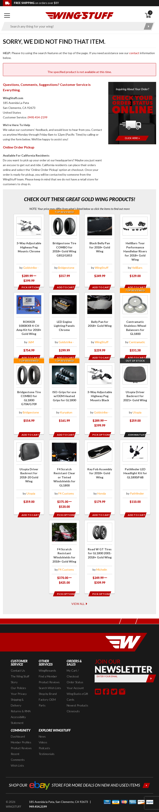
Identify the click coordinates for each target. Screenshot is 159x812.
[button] (98, 681)
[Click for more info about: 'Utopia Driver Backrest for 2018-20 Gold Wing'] (28, 470)
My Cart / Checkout (73, 663)
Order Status (75, 672)
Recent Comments (18, 747)
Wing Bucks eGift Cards (77, 687)
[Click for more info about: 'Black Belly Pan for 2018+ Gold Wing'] (99, 248)
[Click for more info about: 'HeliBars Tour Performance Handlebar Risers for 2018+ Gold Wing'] (135, 248)
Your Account (75, 678)
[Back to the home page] (79, 15)
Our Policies (18, 678)
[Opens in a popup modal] (28, 287)
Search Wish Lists (50, 678)
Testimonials (46, 744)
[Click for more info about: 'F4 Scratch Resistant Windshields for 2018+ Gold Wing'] (64, 549)
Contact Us (18, 660)
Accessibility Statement (18, 710)
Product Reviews (49, 672)
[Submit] (151, 668)
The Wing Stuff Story (20, 669)
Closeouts (73, 701)
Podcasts (44, 738)
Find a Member (48, 666)
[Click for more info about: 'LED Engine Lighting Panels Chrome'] (64, 324)
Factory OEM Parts (47, 692)
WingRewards (47, 660)
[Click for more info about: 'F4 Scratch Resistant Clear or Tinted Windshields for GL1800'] (64, 473)
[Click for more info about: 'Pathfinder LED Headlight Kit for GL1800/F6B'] (135, 470)
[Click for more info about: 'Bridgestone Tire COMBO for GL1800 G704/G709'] (28, 394)
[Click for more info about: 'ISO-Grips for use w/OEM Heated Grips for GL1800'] (64, 394)
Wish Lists (17, 755)
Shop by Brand (48, 684)
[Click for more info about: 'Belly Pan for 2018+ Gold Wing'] (99, 324)
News (42, 726)
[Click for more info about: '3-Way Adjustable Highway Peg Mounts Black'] (99, 396)
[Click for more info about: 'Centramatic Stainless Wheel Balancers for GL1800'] (135, 324)
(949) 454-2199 (37, 117)
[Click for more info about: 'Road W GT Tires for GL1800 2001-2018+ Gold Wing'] (99, 549)
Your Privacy (19, 684)
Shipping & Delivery (17, 692)
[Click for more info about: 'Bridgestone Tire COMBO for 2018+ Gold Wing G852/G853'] (64, 248)
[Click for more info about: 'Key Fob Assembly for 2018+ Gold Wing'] (99, 470)
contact (134, 53)
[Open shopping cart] (150, 15)
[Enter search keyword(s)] (74, 26)
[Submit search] (148, 26)
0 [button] (150, 12)
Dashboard (18, 726)
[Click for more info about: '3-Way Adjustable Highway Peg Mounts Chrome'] (28, 250)
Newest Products (77, 695)
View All (79, 594)
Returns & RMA (21, 701)
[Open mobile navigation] (7, 15)
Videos (43, 732)
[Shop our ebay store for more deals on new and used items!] (79, 775)
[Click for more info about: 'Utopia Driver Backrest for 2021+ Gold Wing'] (135, 394)
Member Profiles (21, 732)
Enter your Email (107, 666)
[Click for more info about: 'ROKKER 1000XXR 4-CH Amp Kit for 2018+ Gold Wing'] (28, 324)
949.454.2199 (38, 796)
